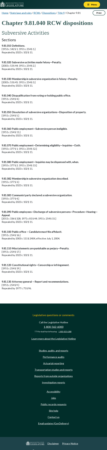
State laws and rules (21, 12)
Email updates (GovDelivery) (53, 423)
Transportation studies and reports (54, 369)
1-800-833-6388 (65, 332)
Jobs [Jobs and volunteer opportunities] (53, 397)
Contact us (53, 417)
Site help (53, 410)
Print (99, 12)
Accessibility (53, 391)
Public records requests (53, 404)
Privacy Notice (70, 443)
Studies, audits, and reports (53, 350)
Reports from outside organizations (53, 376)
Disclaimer (53, 443)
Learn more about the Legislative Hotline (53, 338)
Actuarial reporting (53, 363)
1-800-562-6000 (53, 326)
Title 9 (61, 12)
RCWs (36, 12)
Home (5, 12)
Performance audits (53, 356)
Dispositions (49, 12)
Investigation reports (53, 382)
